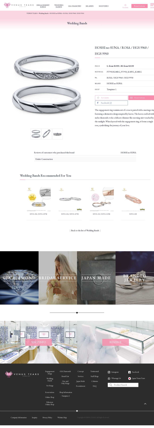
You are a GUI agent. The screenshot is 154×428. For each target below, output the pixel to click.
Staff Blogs (94, 376)
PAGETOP (148, 404)
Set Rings (49, 385)
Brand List (65, 376)
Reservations (49, 392)
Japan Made (80, 381)
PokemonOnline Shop (49, 403)
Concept (81, 371)
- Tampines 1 (65, 396)
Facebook (135, 372)
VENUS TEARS (32, 13)
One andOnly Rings (65, 382)
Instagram (115, 372)
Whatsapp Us (116, 378)
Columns (94, 381)
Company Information (19, 417)
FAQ (94, 386)
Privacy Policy (47, 417)
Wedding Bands (43, 13)
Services (80, 376)
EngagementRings (49, 372)
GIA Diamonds (65, 371)
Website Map (62, 417)
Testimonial (94, 371)
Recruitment (80, 386)
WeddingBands (50, 379)
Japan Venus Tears (138, 378)
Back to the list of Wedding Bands (85, 230)
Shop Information (65, 392)
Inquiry (34, 417)
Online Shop (49, 397)
